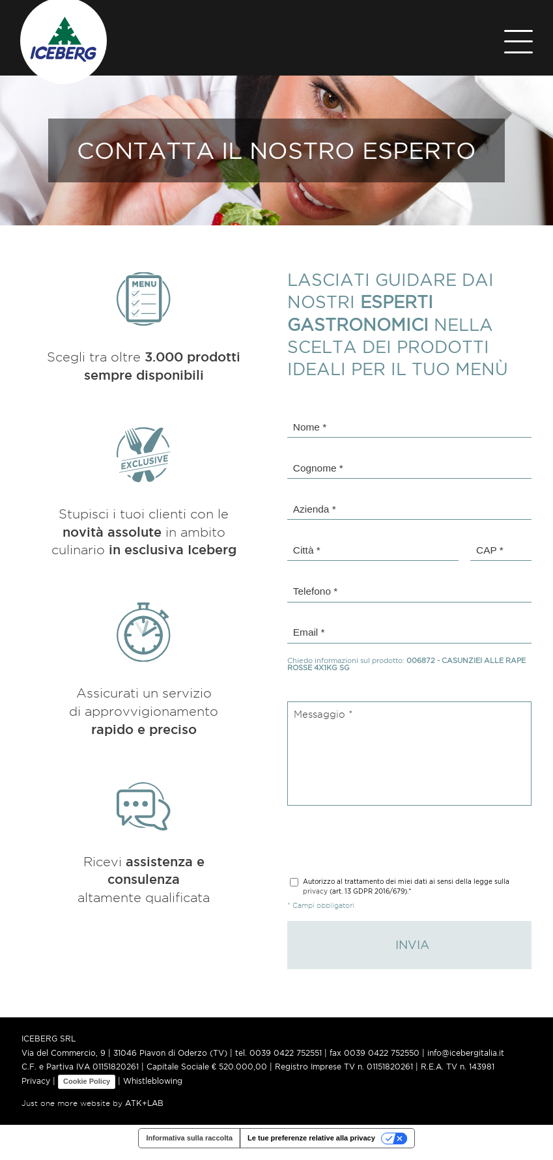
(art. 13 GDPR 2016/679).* (406, 890)
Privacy (35, 1088)
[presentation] (386, 844)
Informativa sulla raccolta (189, 1146)
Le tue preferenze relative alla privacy (311, 1146)
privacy (315, 895)
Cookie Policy (86, 1089)
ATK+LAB (144, 1111)
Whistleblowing (152, 1088)
